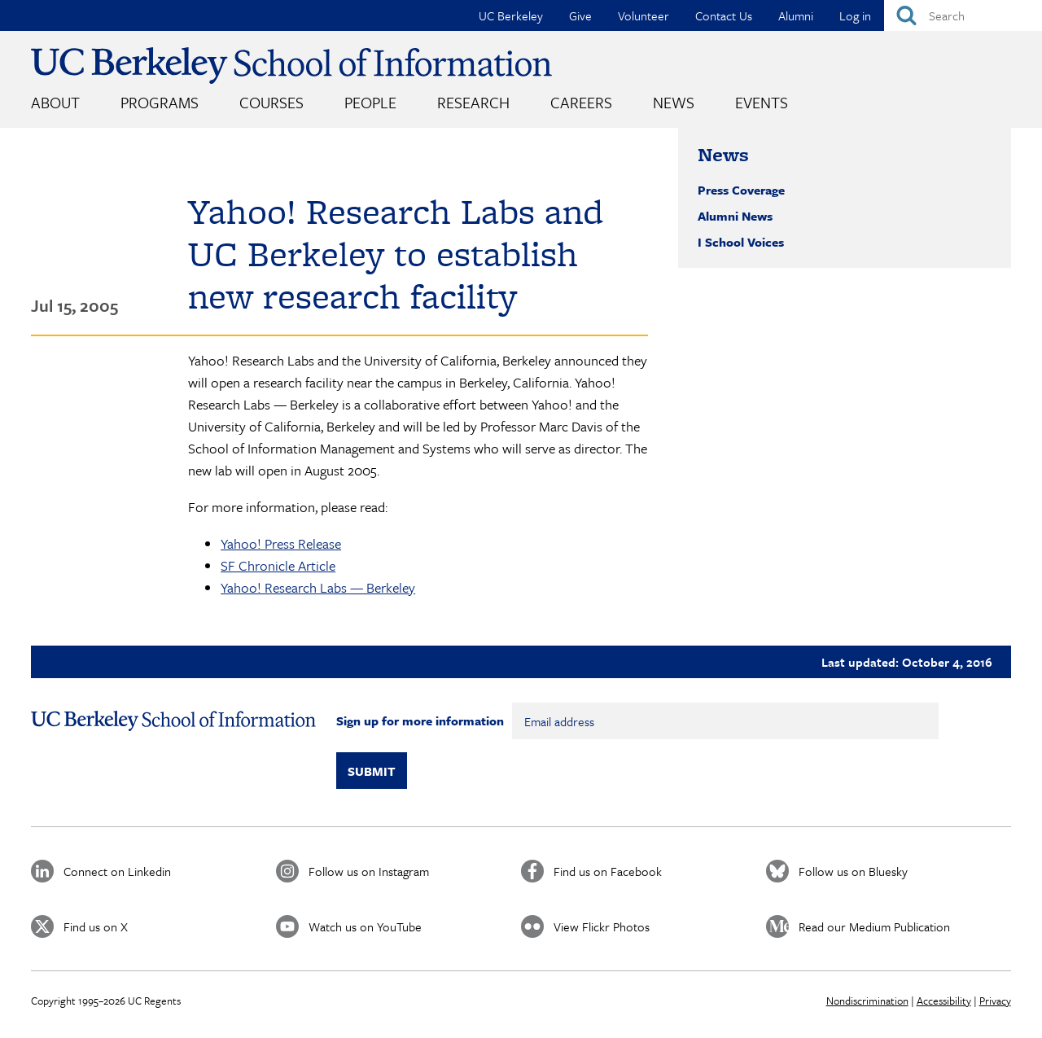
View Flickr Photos (602, 926)
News (673, 102)
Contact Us (723, 15)
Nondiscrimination (867, 1000)
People (370, 102)
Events (761, 102)
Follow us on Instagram (369, 871)
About (55, 102)
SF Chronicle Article (278, 565)
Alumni (795, 15)
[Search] (963, 15)
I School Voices (741, 242)
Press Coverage (741, 190)
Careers (581, 102)
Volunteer (643, 15)
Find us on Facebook (608, 871)
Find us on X (95, 926)
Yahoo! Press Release (281, 543)
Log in (855, 15)
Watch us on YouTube (365, 926)
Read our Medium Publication (874, 926)
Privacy (995, 1000)
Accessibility (944, 1000)
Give (580, 15)
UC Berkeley (511, 15)
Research (473, 102)
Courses (271, 102)
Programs (159, 102)
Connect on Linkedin (117, 871)
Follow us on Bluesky (853, 871)
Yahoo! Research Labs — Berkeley (318, 587)
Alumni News (735, 216)
